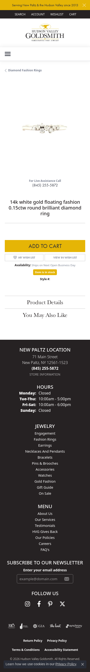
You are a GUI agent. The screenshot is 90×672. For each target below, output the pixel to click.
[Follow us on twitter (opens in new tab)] (62, 604)
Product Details (45, 302)
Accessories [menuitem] (45, 469)
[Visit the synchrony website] (74, 626)
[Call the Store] (45, 368)
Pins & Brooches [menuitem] (45, 463)
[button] (19, 14)
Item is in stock (45, 272)
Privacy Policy (57, 641)
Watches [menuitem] (45, 475)
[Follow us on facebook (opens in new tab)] (39, 604)
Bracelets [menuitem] (44, 457)
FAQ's (45, 549)
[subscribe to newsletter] (66, 578)
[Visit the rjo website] (11, 626)
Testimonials (45, 525)
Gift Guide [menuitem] (45, 487)
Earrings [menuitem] (45, 445)
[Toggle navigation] (7, 54)
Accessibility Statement (61, 650)
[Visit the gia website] (39, 626)
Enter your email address (45, 569)
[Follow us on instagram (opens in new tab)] (27, 604)
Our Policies (44, 537)
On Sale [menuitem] (45, 493)
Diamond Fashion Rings (25, 70)
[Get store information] (45, 374)
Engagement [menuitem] (45, 433)
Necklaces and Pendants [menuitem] (45, 451)
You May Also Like (45, 315)
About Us (45, 513)
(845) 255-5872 (45, 185)
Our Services (45, 519)
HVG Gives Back (45, 531)
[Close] (84, 5)
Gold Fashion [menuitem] (44, 481)
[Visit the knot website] (55, 626)
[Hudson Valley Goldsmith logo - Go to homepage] (45, 32)
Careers (45, 543)
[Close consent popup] (82, 664)
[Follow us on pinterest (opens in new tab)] (50, 604)
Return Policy (32, 641)
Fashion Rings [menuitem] (45, 439)
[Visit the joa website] (24, 626)
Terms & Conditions (26, 650)
